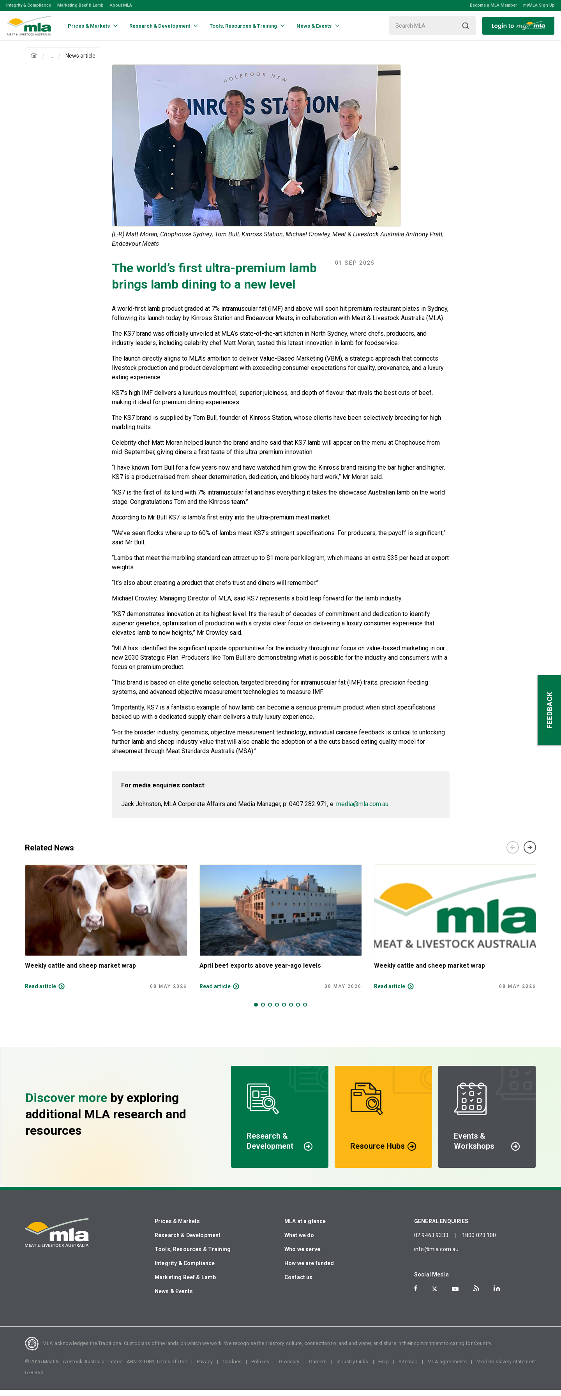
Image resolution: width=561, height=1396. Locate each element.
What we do (299, 1241)
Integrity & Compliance (28, 5)
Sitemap (408, 1368)
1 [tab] (256, 1011)
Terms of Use (171, 1368)
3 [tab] (270, 1011)
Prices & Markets (177, 1227)
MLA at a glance (305, 1227)
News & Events (174, 1297)
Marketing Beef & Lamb (80, 5)
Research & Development (188, 1241)
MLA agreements (447, 1368)
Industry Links (353, 1368)
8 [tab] (305, 1011)
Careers (317, 1368)
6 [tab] (291, 1011)
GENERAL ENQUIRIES (441, 1227)
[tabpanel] (106, 933)
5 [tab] (284, 1011)
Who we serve (302, 1255)
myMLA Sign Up (539, 5)
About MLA (121, 5)
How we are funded (309, 1269)
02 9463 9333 (431, 1241)
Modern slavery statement (506, 1368)
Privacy (205, 1368)
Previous (512, 853)
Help (383, 1368)
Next (530, 853)
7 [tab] (298, 1011)
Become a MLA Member (493, 5)
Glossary (289, 1368)
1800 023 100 (479, 1241)
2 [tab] (263, 1011)
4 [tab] (277, 1011)
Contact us (298, 1283)
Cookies (232, 1368)
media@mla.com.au (362, 810)
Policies (260, 1368)
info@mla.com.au (436, 1255)
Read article (40, 992)
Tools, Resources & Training (193, 1255)
